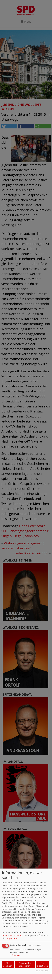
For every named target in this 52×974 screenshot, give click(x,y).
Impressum (12, 938)
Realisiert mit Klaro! (42, 971)
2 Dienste (15, 955)
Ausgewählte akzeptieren (25, 964)
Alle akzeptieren (42, 964)
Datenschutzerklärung (12, 935)
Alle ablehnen (7, 964)
